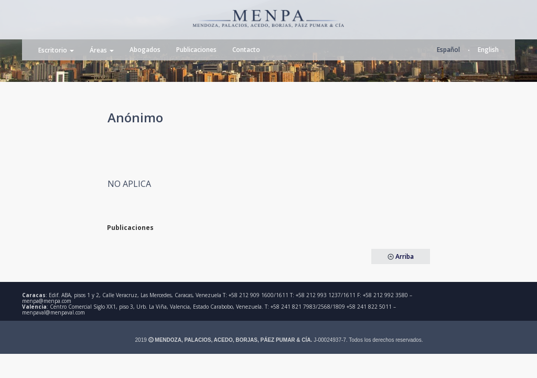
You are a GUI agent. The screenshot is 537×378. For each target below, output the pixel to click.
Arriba (401, 256)
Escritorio (56, 50)
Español (448, 49)
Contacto (246, 49)
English (488, 49)
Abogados (145, 49)
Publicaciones (196, 49)
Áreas (102, 50)
